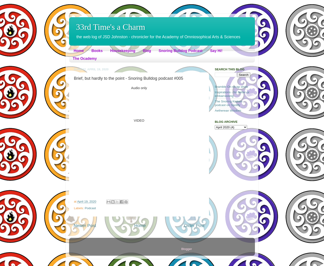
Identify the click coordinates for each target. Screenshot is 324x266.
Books (97, 51)
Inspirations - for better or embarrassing (232, 94)
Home (79, 51)
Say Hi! (216, 51)
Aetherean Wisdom (228, 110)
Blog (147, 51)
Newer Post (85, 225)
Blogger (186, 249)
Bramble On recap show (231, 86)
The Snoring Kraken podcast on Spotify (228, 103)
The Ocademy (85, 58)
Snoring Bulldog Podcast (180, 51)
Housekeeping (122, 51)
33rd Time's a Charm (110, 27)
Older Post (194, 225)
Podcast (90, 208)
